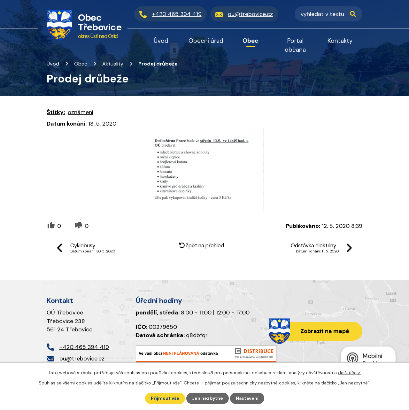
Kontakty (340, 41)
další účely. (349, 372)
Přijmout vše (165, 398)
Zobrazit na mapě (324, 331)
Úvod (53, 63)
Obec (80, 63)
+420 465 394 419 (84, 347)
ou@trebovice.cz (81, 358)
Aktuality (112, 63)
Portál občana (295, 45)
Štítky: (56, 112)
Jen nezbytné (207, 398)
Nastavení (247, 398)
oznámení (80, 112)
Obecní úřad (206, 41)
